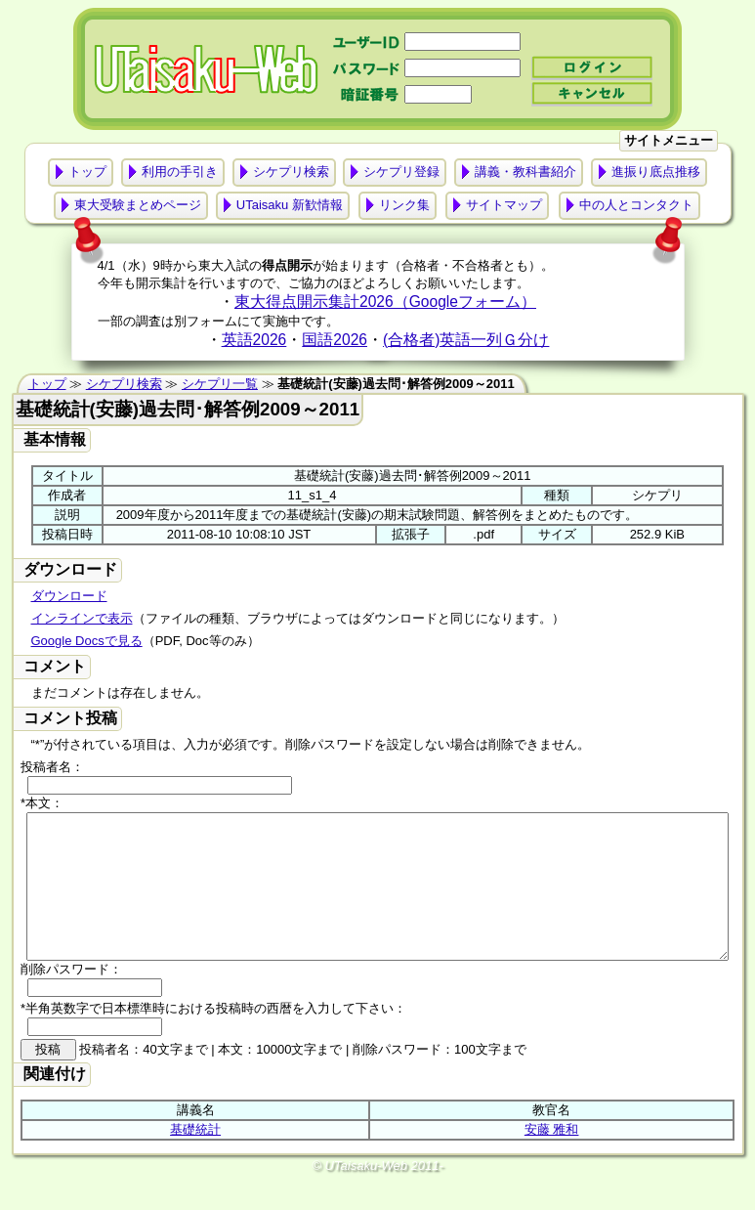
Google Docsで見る (87, 640)
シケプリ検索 (291, 171)
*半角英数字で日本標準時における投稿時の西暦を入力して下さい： (213, 1037)
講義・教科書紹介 (525, 171)
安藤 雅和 (551, 1158)
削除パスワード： (71, 998)
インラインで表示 (82, 618)
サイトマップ (504, 204)
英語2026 (254, 339)
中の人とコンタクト (636, 204)
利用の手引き (180, 171)
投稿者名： (52, 766)
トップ (87, 171)
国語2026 (334, 339)
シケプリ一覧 (220, 383)
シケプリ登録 (401, 171)
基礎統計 (195, 1158)
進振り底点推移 (655, 171)
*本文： (42, 803)
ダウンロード (69, 595)
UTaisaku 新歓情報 (289, 204)
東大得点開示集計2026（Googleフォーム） (385, 301)
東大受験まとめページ (137, 204)
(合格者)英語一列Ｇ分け (466, 339)
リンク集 (404, 204)
